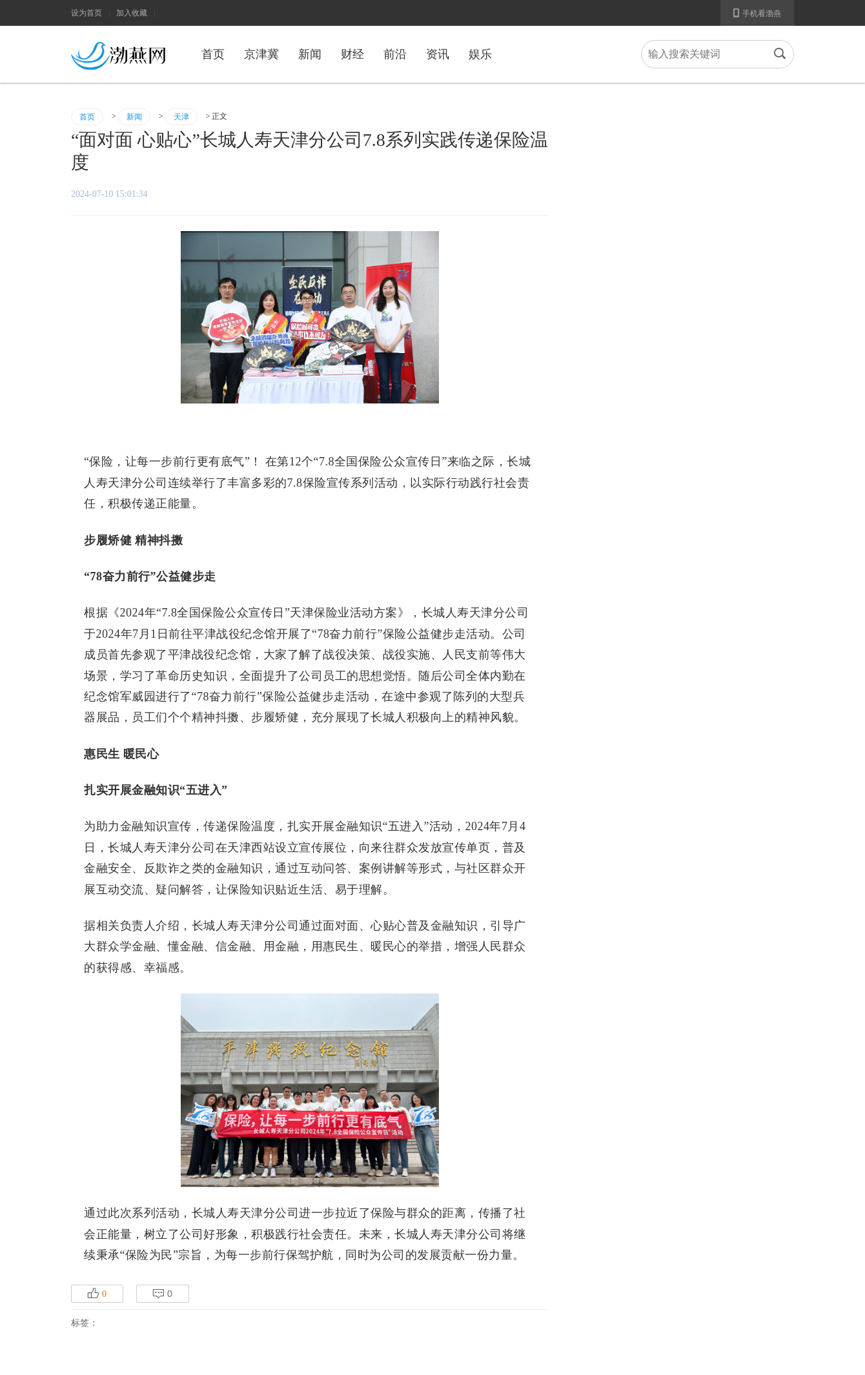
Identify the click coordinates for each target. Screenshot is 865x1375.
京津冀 (261, 54)
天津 (181, 116)
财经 (352, 54)
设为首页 (86, 12)
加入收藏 (131, 12)
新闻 (309, 54)
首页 (213, 54)
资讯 (437, 54)
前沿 (395, 54)
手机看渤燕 (757, 13)
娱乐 (480, 54)
